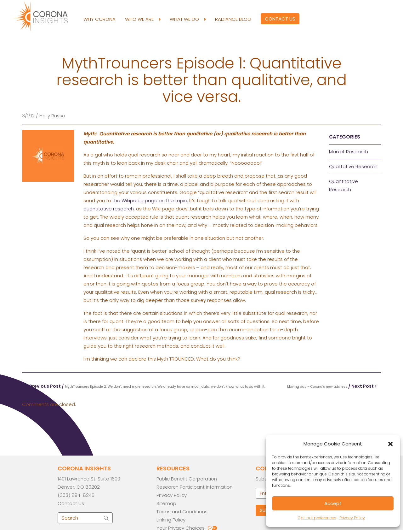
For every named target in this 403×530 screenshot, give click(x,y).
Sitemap (166, 503)
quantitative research (108, 208)
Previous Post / (145, 386)
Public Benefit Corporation (186, 478)
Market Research (348, 151)
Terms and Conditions (181, 511)
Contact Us (280, 18)
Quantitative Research (343, 185)
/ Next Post (332, 386)
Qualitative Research (353, 166)
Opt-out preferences (317, 518)
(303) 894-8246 (76, 495)
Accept (333, 503)
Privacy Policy (352, 518)
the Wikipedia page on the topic (149, 200)
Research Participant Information (194, 487)
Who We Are (142, 19)
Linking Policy (170, 519)
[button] (390, 444)
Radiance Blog (233, 19)
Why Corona (99, 19)
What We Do (188, 19)
